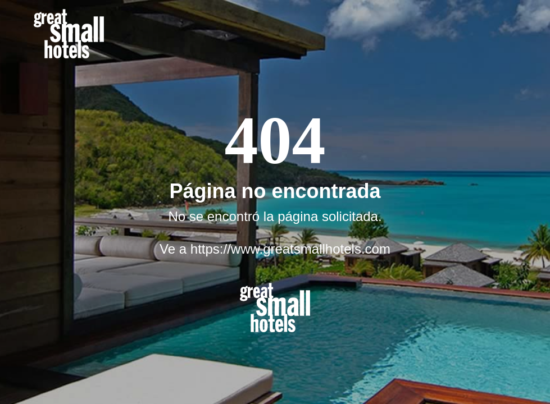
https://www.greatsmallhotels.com (290, 248)
